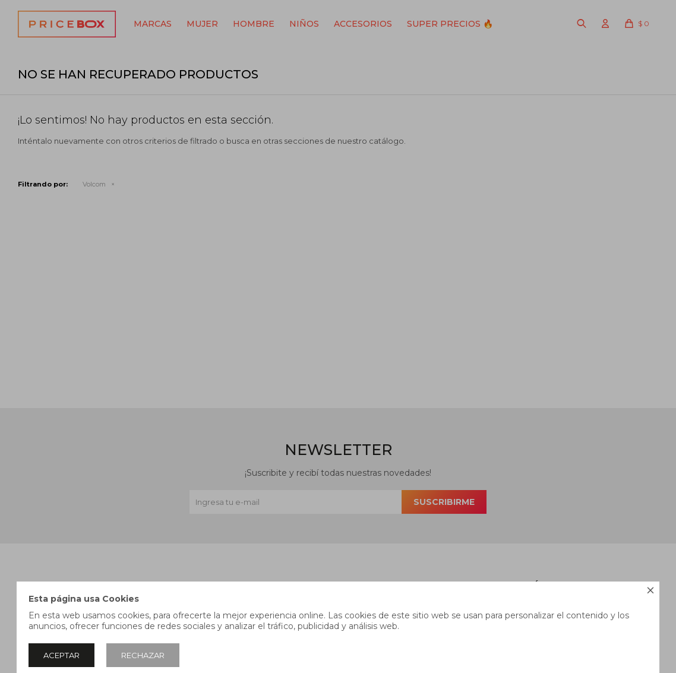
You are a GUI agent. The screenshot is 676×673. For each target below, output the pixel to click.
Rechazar (143, 655)
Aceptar (61, 655)
